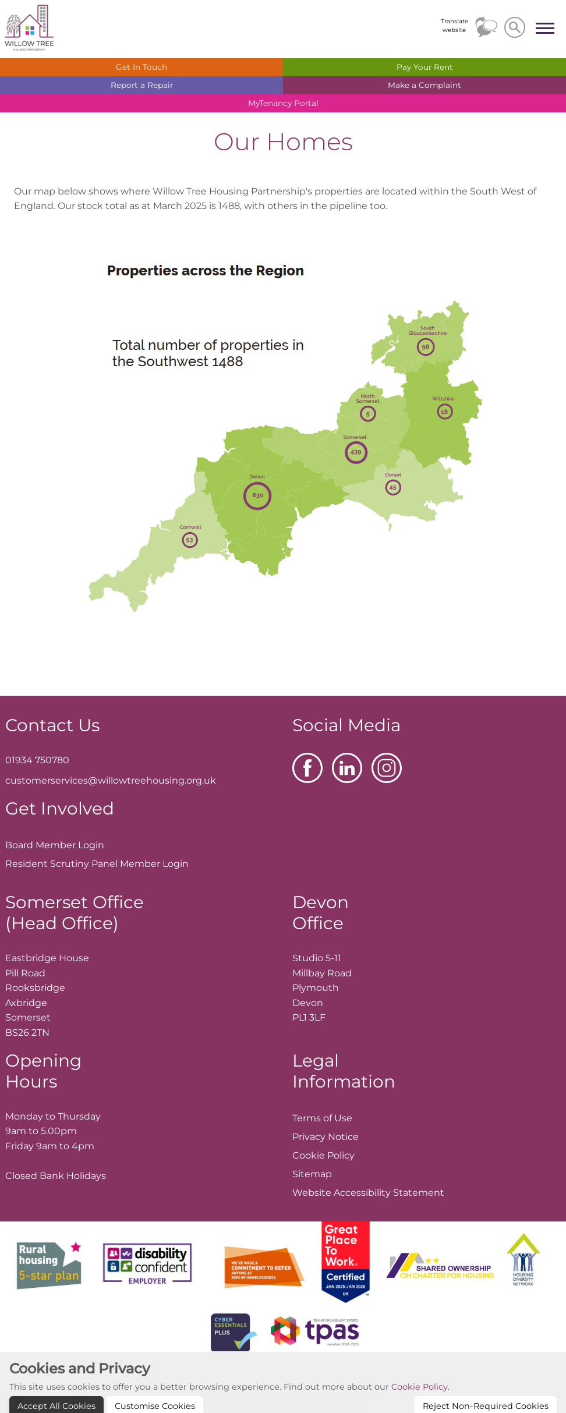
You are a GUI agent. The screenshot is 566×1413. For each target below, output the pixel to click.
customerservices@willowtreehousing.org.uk (110, 780)
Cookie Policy (419, 1406)
